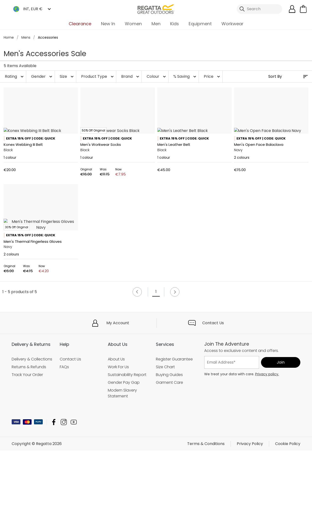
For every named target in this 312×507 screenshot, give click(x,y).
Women (133, 24)
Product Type (98, 76)
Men (156, 24)
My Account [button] (117, 379)
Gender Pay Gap (124, 439)
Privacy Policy (250, 500)
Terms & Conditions (206, 500)
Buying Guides (169, 431)
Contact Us (213, 379)
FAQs (64, 423)
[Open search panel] (259, 9)
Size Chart (165, 423)
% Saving (185, 76)
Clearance (80, 24)
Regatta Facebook (54, 478)
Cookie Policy (287, 500)
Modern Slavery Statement (122, 449)
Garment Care (169, 439)
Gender (42, 76)
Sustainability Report (127, 431)
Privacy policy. (267, 430)
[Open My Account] (292, 9)
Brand (130, 76)
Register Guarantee (174, 415)
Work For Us (118, 423)
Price (212, 76)
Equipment (200, 24)
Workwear (232, 24)
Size (67, 76)
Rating (15, 76)
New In (108, 24)
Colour (157, 76)
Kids (174, 24)
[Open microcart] (303, 9)
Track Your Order (27, 431)
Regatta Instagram (64, 478)
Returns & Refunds (29, 423)
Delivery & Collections (32, 415)
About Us (116, 415)
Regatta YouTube (74, 478)
